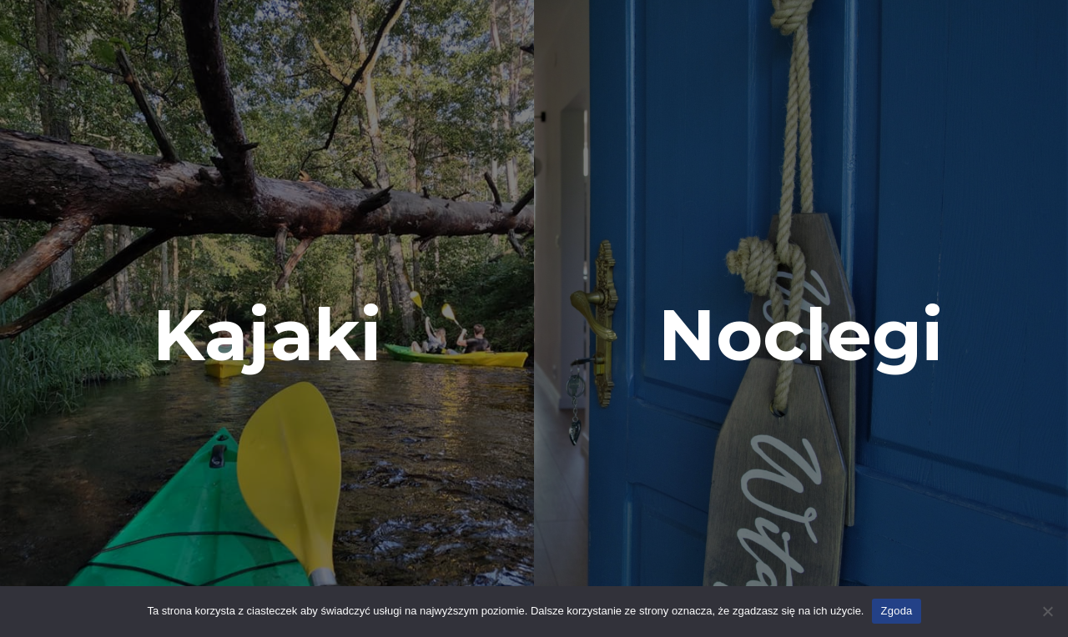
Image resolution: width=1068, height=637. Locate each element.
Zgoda (896, 610)
